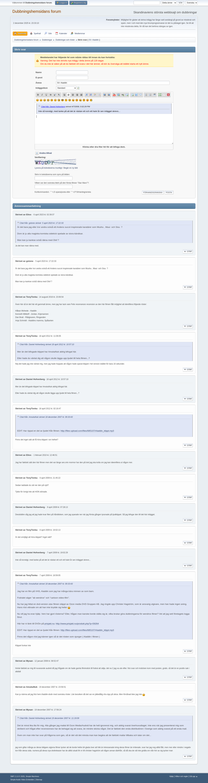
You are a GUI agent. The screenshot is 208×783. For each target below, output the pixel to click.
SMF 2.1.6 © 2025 (17, 776)
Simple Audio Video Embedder (22, 780)
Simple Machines (32, 776)
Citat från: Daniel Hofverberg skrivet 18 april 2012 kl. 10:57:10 (47, 344)
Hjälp (171, 776)
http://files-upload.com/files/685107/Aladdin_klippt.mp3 (87, 431)
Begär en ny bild (71, 168)
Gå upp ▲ (194, 776)
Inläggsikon (42, 88)
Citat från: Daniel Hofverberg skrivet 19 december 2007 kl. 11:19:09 (49, 718)
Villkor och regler (181, 776)
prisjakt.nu (50, 623)
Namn (39, 72)
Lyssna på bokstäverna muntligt (48, 168)
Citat (188, 251)
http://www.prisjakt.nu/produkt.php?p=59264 (77, 623)
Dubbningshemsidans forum (36, 11)
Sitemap (39, 780)
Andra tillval (45, 153)
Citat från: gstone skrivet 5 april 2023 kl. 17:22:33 (41, 223)
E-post (39, 77)
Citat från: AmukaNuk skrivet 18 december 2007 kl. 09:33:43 (46, 417)
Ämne (39, 83)
